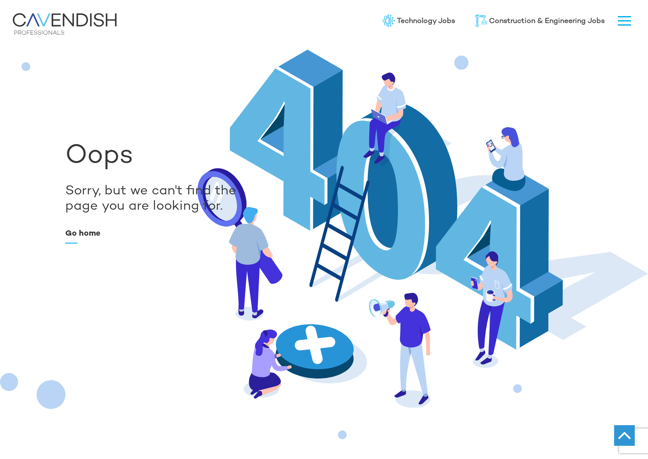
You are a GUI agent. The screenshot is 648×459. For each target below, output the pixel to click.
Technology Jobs (419, 20)
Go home (82, 233)
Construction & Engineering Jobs (540, 20)
